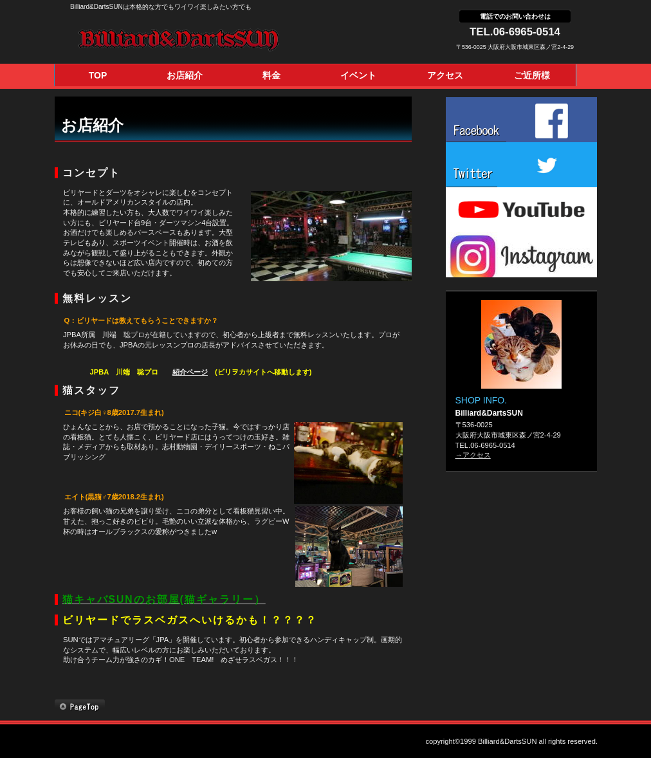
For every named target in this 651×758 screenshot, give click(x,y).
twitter (521, 164)
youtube (521, 209)
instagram (521, 254)
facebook (521, 119)
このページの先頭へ (80, 706)
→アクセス (473, 455)
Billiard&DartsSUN (210, 39)
